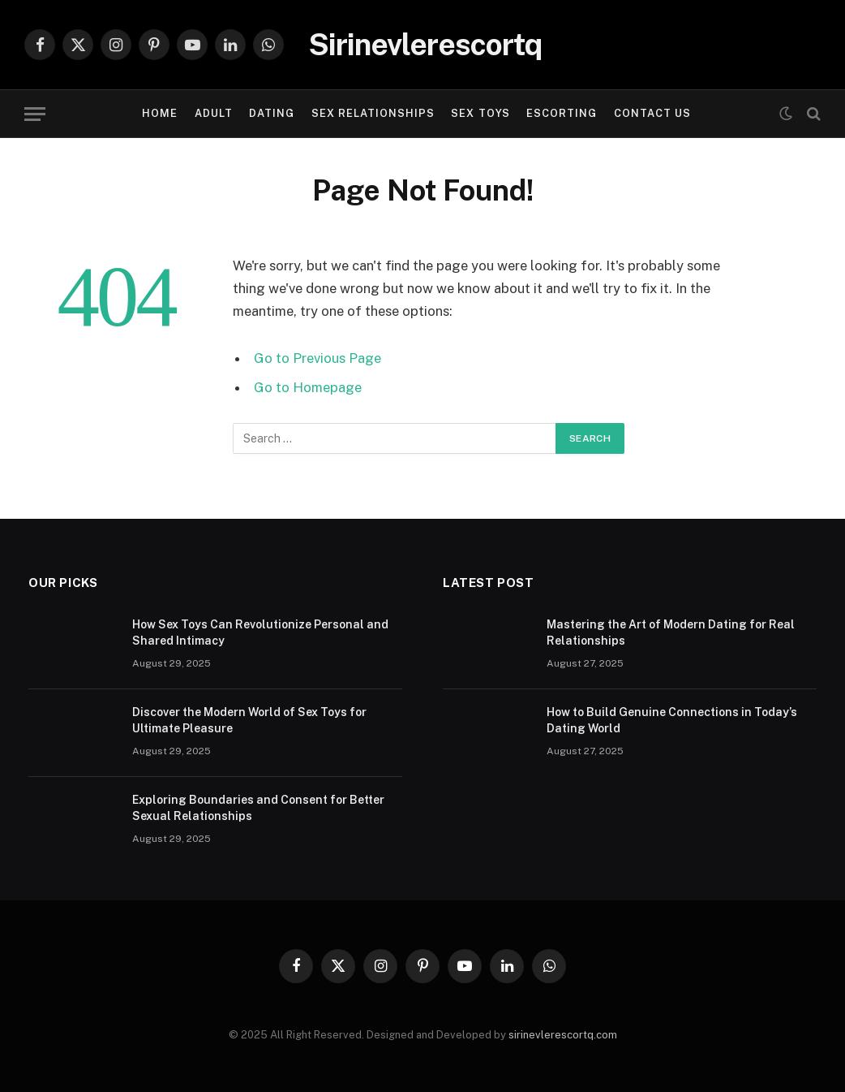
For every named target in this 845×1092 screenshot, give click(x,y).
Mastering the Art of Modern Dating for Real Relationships (671, 632)
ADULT (214, 113)
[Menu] (34, 114)
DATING (271, 113)
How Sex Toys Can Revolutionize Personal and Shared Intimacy (260, 632)
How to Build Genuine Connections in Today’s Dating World (672, 720)
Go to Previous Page (317, 358)
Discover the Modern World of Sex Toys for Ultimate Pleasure (249, 720)
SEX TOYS (480, 113)
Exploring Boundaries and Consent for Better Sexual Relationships (258, 807)
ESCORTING (561, 113)
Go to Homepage (308, 387)
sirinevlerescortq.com (562, 1035)
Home (160, 113)
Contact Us (652, 113)
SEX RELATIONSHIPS (373, 113)
